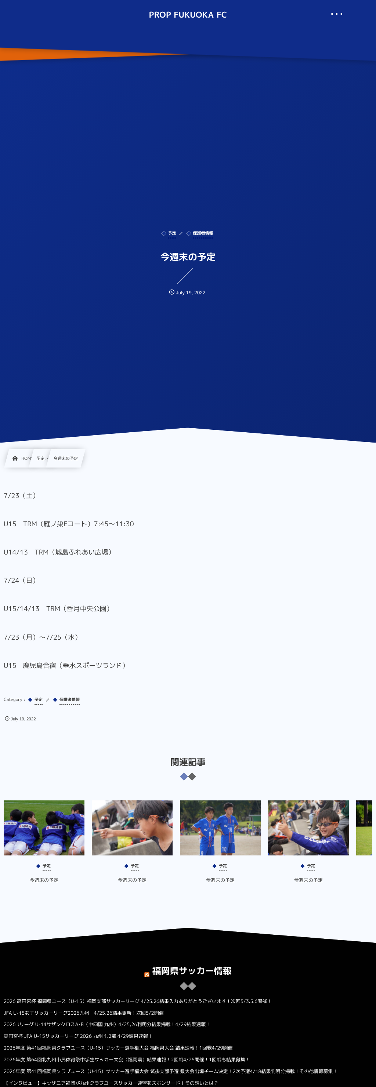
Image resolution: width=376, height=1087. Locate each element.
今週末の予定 (44, 886)
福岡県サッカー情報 (192, 965)
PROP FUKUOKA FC (188, 15)
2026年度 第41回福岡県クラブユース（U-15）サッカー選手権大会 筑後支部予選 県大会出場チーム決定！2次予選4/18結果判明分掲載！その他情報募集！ (170, 1071)
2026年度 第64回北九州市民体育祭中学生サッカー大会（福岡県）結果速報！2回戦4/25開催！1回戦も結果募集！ (127, 1060)
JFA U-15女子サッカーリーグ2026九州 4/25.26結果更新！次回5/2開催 (84, 1013)
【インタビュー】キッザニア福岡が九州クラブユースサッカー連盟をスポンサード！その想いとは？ (111, 1083)
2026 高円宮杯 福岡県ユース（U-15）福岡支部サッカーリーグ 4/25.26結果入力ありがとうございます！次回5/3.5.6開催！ (138, 1001)
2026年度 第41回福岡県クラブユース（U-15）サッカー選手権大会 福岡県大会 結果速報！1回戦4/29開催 (118, 1048)
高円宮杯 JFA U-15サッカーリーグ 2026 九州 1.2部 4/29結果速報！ (78, 1036)
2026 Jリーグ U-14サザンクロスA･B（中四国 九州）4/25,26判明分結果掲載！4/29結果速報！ (107, 1024)
